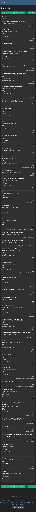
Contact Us (11, 499)
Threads (17, 502)
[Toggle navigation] (33, 2)
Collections (23, 502)
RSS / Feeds (13, 500)
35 (32, 12)
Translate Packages (14, 504)
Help (2, 499)
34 (29, 12)
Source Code (23, 504)
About (6, 499)
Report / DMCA (29, 500)
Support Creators (30, 502)
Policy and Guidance (29, 499)
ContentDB (4, 2)
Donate (5, 500)
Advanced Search (4, 502)
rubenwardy (25, 497)
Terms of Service (19, 499)
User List (12, 502)
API (8, 500)
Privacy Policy (20, 500)
